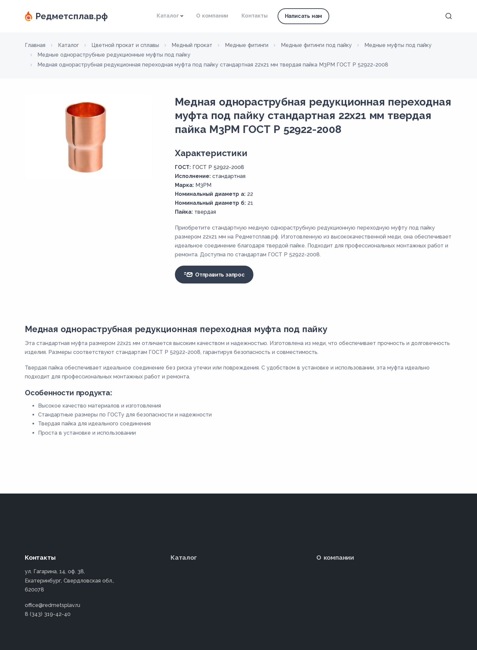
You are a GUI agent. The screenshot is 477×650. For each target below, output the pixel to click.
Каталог (168, 16)
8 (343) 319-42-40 (48, 614)
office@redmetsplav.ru (52, 605)
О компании (212, 16)
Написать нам (303, 16)
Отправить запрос (214, 275)
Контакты (254, 16)
